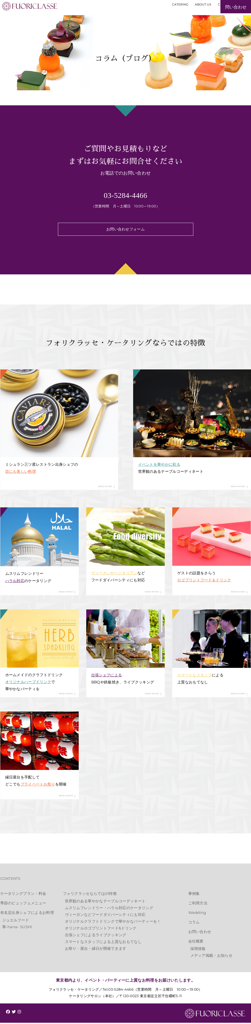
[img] (8, 1013)
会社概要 (196, 942)
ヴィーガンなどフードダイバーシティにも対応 (105, 916)
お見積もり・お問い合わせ (220, 16)
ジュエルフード (15, 921)
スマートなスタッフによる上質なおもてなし (103, 943)
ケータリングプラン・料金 (23, 895)
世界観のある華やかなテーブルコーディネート (105, 902)
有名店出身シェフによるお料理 (27, 914)
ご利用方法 (198, 904)
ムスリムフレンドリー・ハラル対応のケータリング (109, 909)
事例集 (194, 895)
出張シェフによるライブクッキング (95, 936)
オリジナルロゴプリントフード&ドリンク (101, 929)
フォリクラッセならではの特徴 (90, 895)
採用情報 (198, 950)
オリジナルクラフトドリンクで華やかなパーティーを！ (113, 922)
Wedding (197, 914)
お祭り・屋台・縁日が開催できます (95, 950)
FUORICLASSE (215, 1015)
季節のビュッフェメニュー (23, 904)
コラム (194, 923)
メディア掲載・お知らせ (211, 957)
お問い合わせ (199, 933)
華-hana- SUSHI (17, 928)
